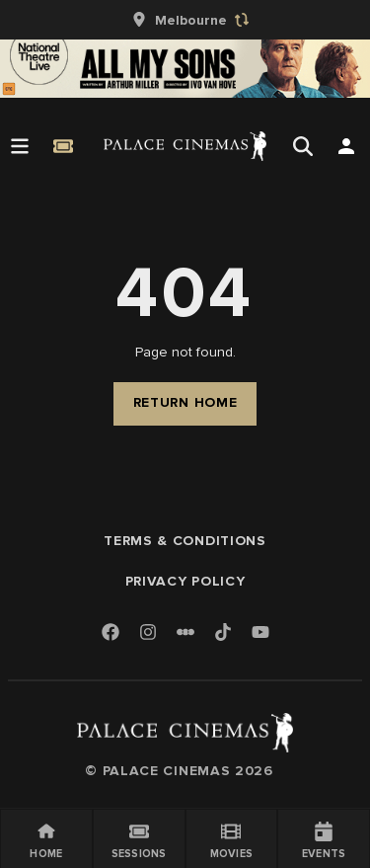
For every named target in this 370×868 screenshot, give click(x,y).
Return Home (185, 402)
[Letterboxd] (185, 632)
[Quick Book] (63, 146)
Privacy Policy (185, 581)
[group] (185, 19)
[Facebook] (110, 633)
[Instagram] (148, 633)
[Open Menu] (19, 146)
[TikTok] (223, 632)
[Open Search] (303, 146)
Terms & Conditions (185, 540)
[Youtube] (260, 633)
